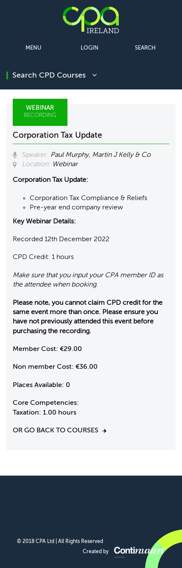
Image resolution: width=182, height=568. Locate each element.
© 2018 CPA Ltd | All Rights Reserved (60, 541)
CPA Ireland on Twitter (90, 503)
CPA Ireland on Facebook (50, 503)
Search (145, 48)
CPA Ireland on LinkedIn (70, 503)
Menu (33, 48)
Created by (124, 551)
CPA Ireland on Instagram (131, 503)
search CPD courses (54, 75)
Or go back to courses (55, 430)
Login (89, 48)
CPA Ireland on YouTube (111, 503)
